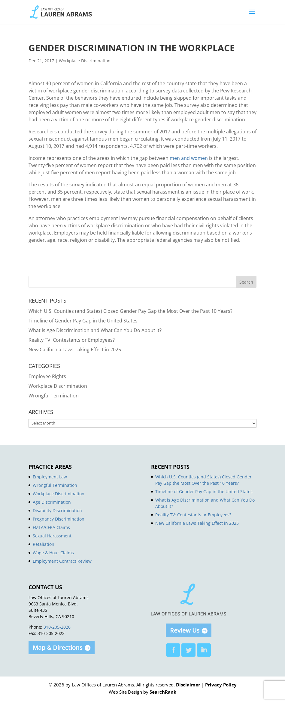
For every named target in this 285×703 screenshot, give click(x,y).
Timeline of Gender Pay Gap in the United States (83, 320)
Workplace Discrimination (85, 61)
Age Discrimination (52, 502)
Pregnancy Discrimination (58, 519)
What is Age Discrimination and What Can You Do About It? (95, 330)
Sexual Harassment (52, 536)
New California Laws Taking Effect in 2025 (75, 349)
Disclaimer (188, 685)
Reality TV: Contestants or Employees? (72, 340)
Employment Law (50, 477)
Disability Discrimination (57, 510)
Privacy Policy (221, 685)
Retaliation (43, 544)
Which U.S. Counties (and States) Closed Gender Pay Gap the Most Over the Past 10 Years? (130, 311)
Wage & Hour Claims (53, 552)
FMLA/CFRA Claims (51, 527)
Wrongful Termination (54, 395)
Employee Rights (47, 376)
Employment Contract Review (62, 561)
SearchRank (163, 692)
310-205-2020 (57, 627)
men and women (189, 158)
